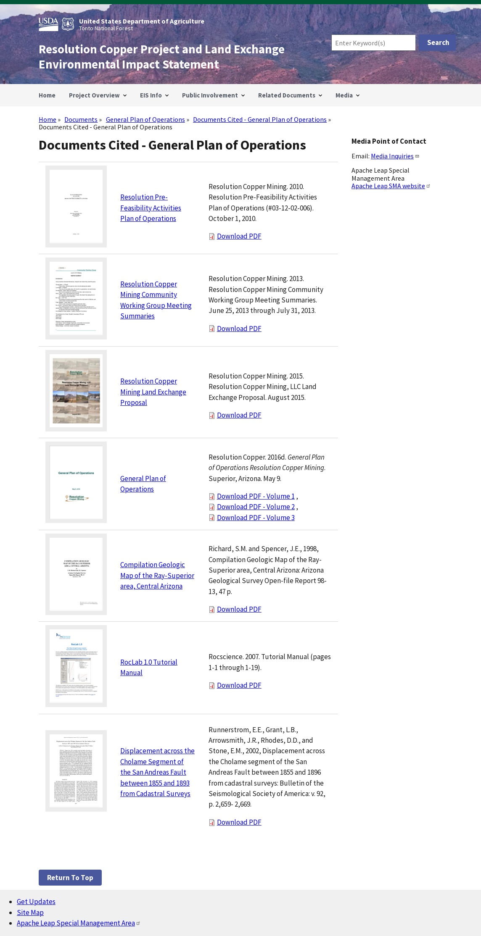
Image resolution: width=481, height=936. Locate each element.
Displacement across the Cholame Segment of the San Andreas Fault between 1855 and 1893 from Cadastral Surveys (157, 772)
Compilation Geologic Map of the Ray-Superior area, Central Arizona (157, 575)
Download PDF (239, 236)
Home (47, 119)
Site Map (30, 912)
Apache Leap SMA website (391, 185)
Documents (81, 119)
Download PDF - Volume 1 (256, 496)
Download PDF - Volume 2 (256, 506)
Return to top (70, 877)
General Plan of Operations (145, 119)
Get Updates (36, 901)
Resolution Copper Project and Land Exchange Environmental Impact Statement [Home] (162, 57)
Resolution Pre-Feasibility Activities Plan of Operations (150, 207)
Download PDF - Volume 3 (256, 517)
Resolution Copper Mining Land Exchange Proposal (153, 391)
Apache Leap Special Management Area (79, 923)
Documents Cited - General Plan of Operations (260, 119)
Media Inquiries (395, 156)
